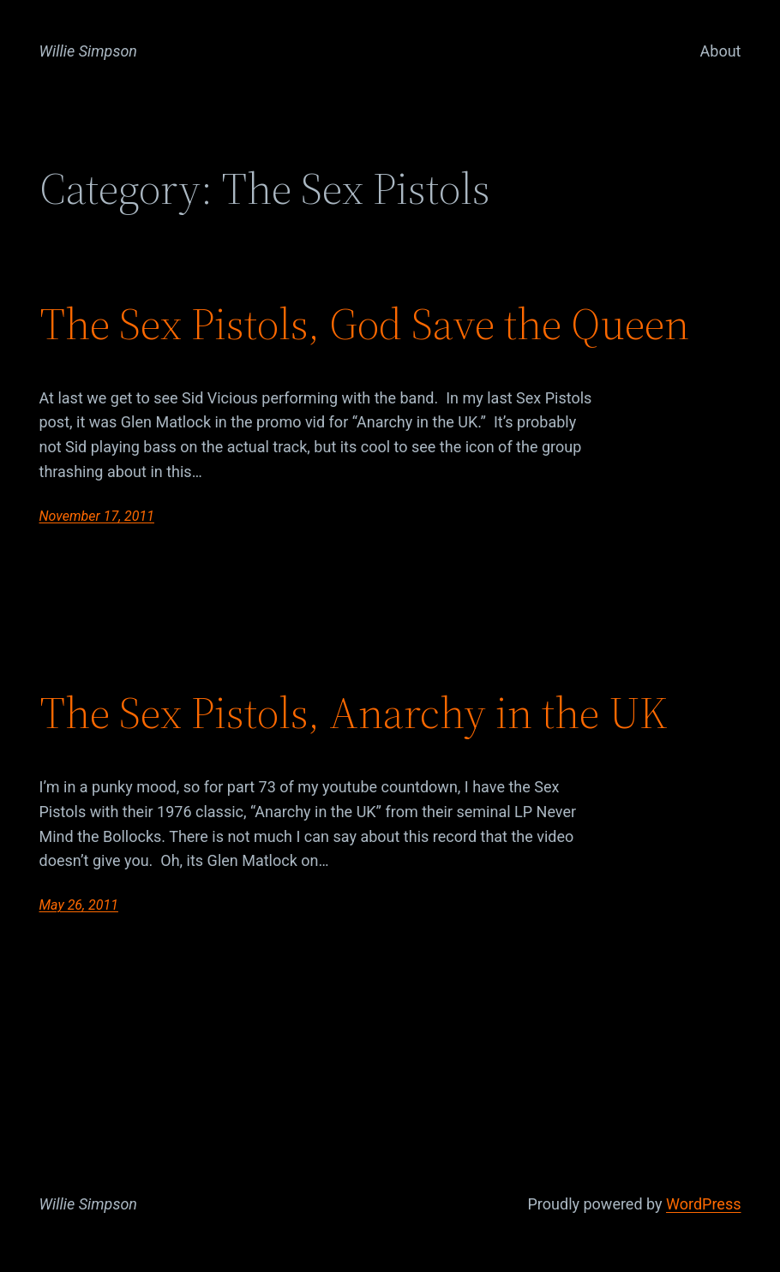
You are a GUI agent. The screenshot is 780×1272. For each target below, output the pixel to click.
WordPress (703, 1204)
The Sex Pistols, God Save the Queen (364, 323)
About (720, 51)
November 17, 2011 (96, 516)
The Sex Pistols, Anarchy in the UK (353, 712)
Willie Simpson (88, 51)
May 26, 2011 (78, 905)
